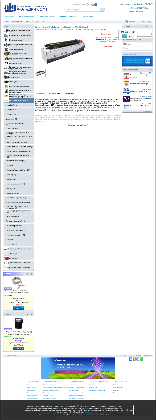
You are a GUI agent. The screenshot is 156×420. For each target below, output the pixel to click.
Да (124, 36)
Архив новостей (147, 111)
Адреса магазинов (136, 12)
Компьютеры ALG (32, 387)
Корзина (132, 22)
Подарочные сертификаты (120, 393)
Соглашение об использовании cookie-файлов (55, 387)
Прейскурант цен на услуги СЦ (76, 398)
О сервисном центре (73, 384)
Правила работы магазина (49, 384)
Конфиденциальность (32, 398)
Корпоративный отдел (69, 16)
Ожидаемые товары (48, 395)
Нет (130, 36)
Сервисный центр (47, 16)
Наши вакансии (31, 390)
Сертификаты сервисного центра (76, 387)
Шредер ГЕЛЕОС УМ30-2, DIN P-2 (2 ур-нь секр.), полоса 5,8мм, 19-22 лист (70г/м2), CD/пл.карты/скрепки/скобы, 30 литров (18, 333)
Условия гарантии (73, 390)
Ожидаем (16, 314)
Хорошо (129, 410)
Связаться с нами (31, 393)
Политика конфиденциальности (51, 390)
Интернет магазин (27, 16)
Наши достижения (32, 395)
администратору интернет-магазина (109, 41)
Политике (88, 412)
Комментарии (69, 93)
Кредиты (115, 384)
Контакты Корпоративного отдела (97, 390)
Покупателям (88, 16)
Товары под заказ (47, 393)
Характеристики (54, 93)
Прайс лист (116, 390)
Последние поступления (49, 398)
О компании (10, 16)
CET (49, 111)
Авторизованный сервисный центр (77, 393)
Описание (40, 93)
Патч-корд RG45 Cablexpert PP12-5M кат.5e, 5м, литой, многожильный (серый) (19, 291)
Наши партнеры (93, 387)
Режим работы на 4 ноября (139, 84)
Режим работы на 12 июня (138, 91)
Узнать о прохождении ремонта (76, 395)
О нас (28, 384)
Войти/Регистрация (144, 22)
